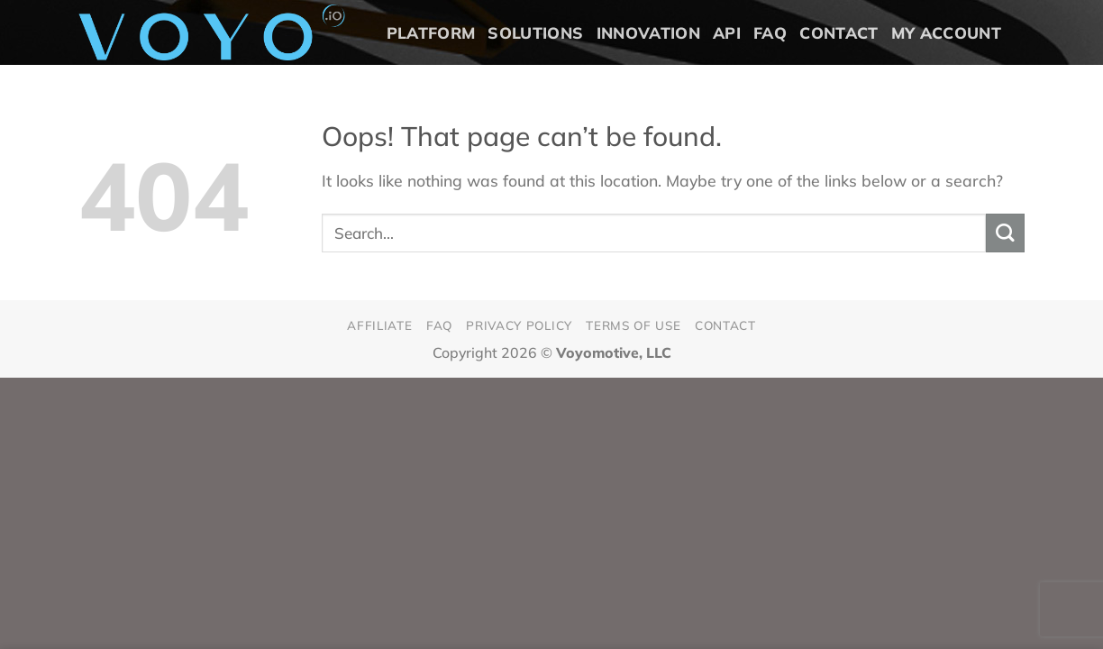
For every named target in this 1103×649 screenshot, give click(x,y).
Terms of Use (633, 325)
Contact (838, 32)
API (727, 32)
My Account (946, 32)
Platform (431, 32)
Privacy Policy (518, 325)
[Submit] (1005, 233)
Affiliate (379, 325)
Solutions (535, 32)
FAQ (770, 32)
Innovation (649, 32)
